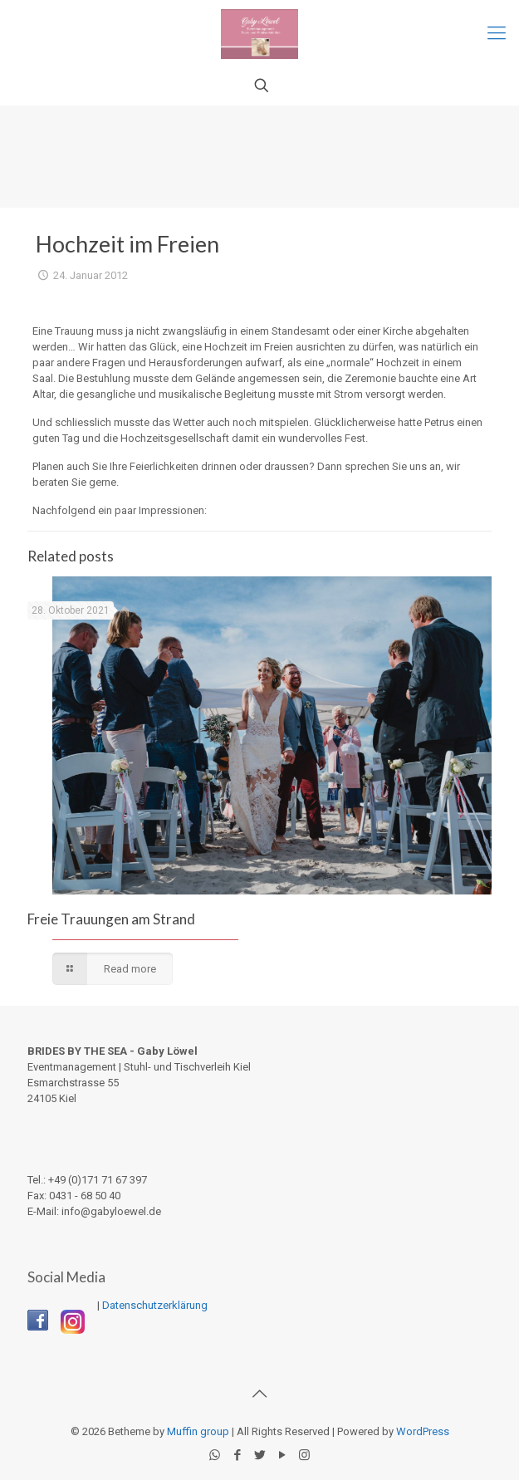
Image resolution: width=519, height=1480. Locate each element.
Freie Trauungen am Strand (111, 919)
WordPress (422, 1431)
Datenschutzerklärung (155, 1305)
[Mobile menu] (496, 33)
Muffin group (198, 1431)
